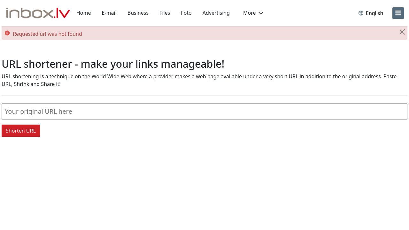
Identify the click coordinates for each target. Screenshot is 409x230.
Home (83, 12)
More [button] (253, 12)
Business (138, 12)
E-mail (109, 12)
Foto (186, 12)
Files (164, 12)
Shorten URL (21, 130)
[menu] (398, 13)
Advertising (216, 12)
